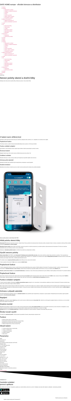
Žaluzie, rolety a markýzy (9, 16)
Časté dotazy (7, 27)
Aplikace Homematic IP (7, 19)
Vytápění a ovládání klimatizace (10, 11)
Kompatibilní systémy (8, 17)
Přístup (5, 13)
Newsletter (6, 32)
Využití (3, 23)
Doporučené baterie (8, 31)
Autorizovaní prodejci (8, 36)
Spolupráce (6, 35)
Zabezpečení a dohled (8, 9)
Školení (3, 39)
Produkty (4, 8)
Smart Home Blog (7, 25)
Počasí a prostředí (8, 15)
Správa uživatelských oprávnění (10, 21)
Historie (3, 7)
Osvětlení (6, 12)
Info (3, 24)
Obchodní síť (4, 33)
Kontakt (3, 37)
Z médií (5, 28)
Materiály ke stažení (8, 29)
